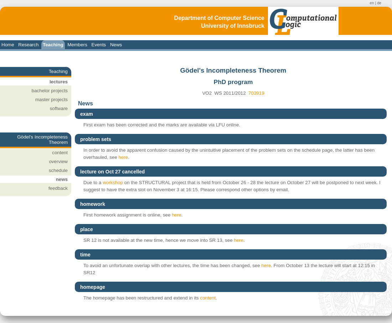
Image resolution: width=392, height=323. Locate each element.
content (60, 152)
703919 (256, 93)
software (59, 108)
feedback (58, 188)
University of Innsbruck (232, 26)
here (123, 157)
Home (7, 44)
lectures (59, 81)
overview (58, 161)
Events (99, 44)
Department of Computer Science (219, 18)
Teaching (53, 44)
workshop (113, 182)
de (379, 3)
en (372, 3)
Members (77, 44)
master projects (51, 99)
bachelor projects (50, 90)
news (62, 179)
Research (28, 44)
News (116, 44)
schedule (58, 170)
